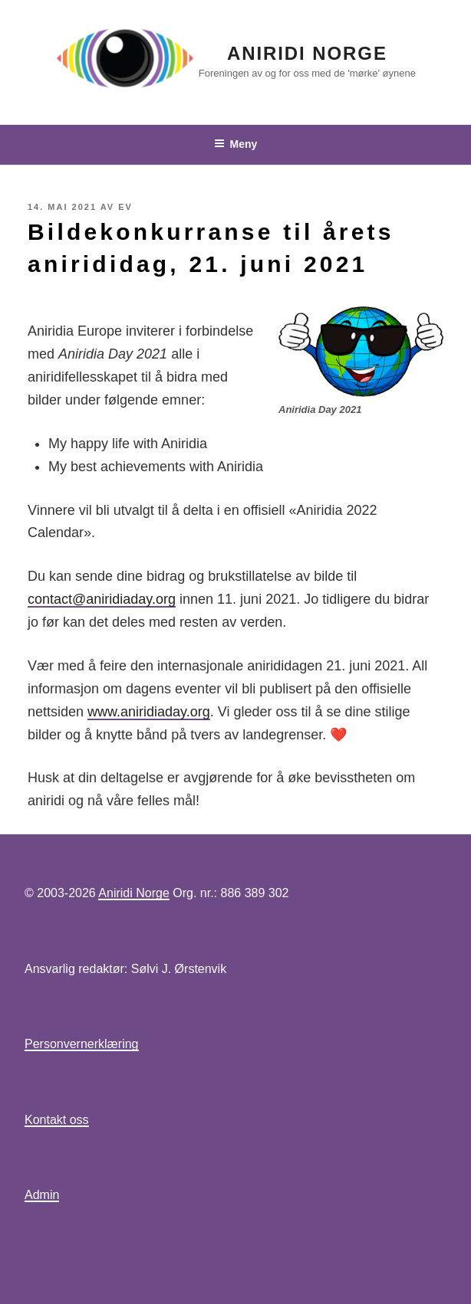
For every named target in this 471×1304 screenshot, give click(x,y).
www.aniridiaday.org (148, 711)
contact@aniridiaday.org (102, 599)
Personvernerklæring (82, 1043)
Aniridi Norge (307, 53)
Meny (236, 144)
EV (125, 206)
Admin (42, 1194)
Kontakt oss (57, 1119)
